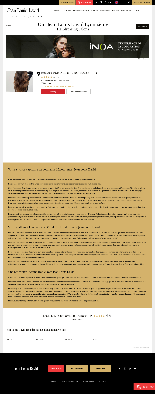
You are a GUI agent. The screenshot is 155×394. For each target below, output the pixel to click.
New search (142, 26)
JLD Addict (102, 368)
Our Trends (67, 10)
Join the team (67, 2)
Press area (102, 381)
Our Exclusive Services (81, 10)
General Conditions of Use (70, 381)
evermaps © (145, 347)
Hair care (115, 10)
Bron (94, 339)
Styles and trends (127, 10)
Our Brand (56, 10)
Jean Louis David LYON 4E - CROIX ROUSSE (65, 72)
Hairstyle (94, 10)
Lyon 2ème (39, 339)
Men (137, 10)
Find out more (142, 59)
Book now (84, 2)
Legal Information (88, 381)
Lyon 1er (9, 339)
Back (8, 25)
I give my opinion (142, 2)
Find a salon (52, 381)
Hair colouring (105, 10)
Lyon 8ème (68, 339)
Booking (53, 91)
